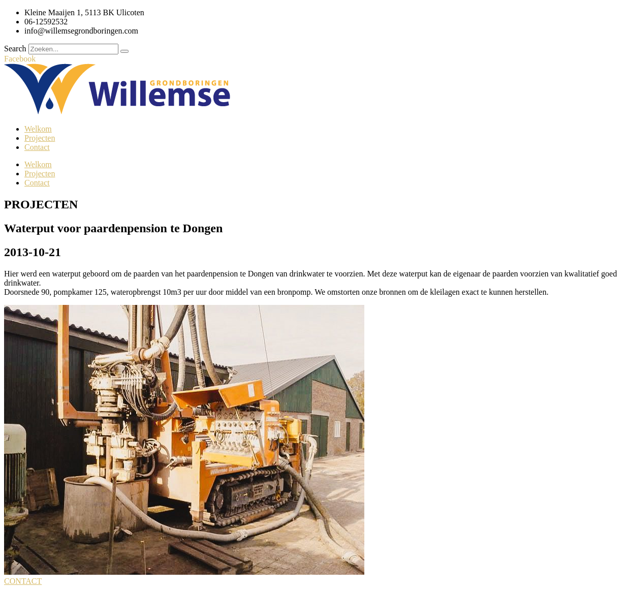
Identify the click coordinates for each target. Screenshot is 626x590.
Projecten (39, 138)
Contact (37, 147)
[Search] (124, 51)
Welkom (38, 129)
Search (15, 48)
